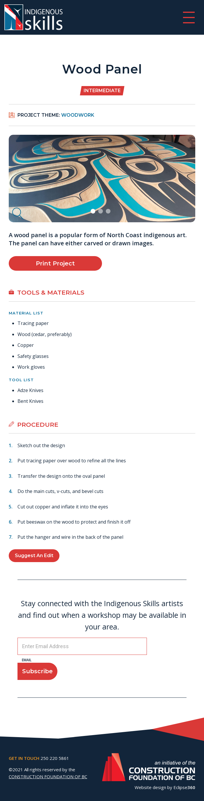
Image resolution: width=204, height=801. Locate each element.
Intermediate (102, 90)
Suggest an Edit (34, 555)
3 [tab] (109, 212)
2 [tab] (101, 212)
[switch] (188, 17)
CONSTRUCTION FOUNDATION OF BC (48, 776)
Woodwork (77, 115)
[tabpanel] (102, 178)
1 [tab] (93, 212)
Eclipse (184, 787)
